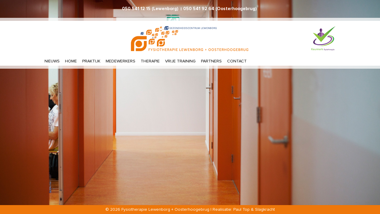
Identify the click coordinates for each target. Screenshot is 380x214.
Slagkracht (265, 209)
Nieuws (52, 61)
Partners (211, 61)
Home (71, 61)
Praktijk (91, 61)
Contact (237, 61)
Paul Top (241, 209)
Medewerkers (120, 61)
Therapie (150, 61)
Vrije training (180, 61)
